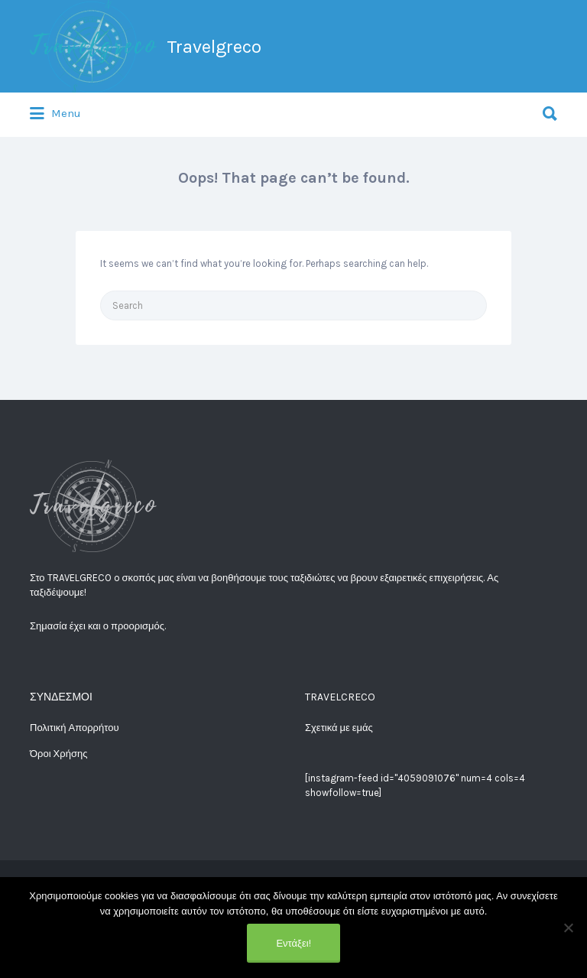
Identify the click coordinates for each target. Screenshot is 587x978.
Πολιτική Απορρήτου (74, 727)
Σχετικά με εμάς (339, 727)
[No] (568, 927)
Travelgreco (214, 46)
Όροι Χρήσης (58, 753)
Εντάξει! (293, 943)
